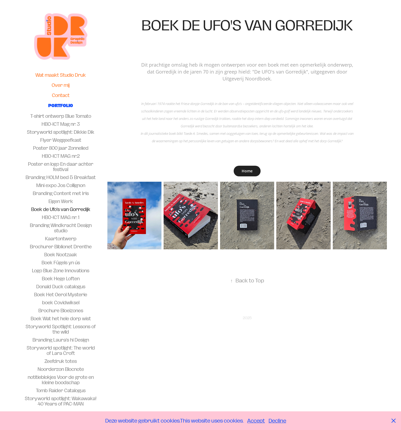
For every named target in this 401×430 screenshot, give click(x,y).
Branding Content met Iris (61, 193)
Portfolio (60, 105)
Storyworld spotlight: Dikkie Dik (60, 132)
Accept (256, 421)
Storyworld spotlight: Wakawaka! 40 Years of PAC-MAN (60, 401)
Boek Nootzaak (60, 254)
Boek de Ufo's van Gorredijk (60, 209)
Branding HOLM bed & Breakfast (61, 177)
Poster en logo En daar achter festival (60, 167)
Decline (277, 421)
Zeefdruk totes (60, 361)
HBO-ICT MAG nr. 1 (60, 217)
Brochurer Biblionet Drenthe (61, 246)
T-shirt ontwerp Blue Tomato (60, 116)
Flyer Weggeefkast (60, 140)
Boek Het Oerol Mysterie (60, 294)
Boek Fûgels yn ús (61, 262)
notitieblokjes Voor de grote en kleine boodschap (61, 380)
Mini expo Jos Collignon (60, 185)
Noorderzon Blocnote (61, 369)
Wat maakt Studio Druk (60, 75)
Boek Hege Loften (61, 278)
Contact (61, 95)
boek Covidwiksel (60, 302)
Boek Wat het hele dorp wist (61, 318)
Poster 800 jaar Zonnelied (60, 148)
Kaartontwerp (60, 238)
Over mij (61, 85)
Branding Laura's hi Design (61, 339)
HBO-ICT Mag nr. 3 (61, 124)
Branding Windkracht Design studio (61, 228)
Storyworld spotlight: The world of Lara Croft (61, 350)
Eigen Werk (60, 201)
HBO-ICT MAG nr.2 (61, 156)
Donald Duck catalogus (60, 286)
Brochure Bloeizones (60, 310)
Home (247, 170)
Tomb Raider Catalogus (61, 390)
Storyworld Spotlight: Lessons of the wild (61, 329)
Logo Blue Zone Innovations (60, 270)
